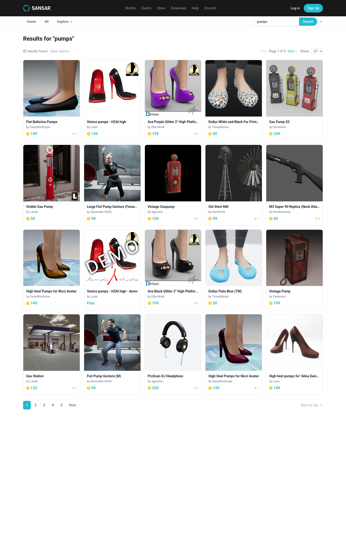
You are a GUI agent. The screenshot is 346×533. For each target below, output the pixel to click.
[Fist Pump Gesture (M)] (112, 354)
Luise (94, 127)
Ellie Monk (158, 127)
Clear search (59, 51)
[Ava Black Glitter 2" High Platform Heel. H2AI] (173, 270)
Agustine (157, 212)
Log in (295, 8)
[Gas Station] (51, 354)
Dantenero (279, 127)
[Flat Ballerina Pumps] (51, 100)
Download (178, 8)
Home (31, 22)
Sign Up (313, 8)
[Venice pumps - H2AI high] (112, 100)
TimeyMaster (220, 127)
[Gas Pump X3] (294, 100)
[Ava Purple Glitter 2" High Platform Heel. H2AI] (173, 100)
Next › (292, 51)
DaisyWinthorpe (40, 127)
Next (72, 405)
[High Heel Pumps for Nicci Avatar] (51, 270)
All (47, 22)
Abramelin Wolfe (101, 212)
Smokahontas (282, 212)
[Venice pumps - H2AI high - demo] (112, 270)
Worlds (130, 8)
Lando (34, 212)
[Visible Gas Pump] (51, 185)
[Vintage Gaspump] (173, 185)
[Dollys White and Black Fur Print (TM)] (233, 100)
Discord (210, 8)
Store (161, 8)
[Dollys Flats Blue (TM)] (233, 270)
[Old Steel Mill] (233, 185)
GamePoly (218, 212)
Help (195, 8)
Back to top (312, 405)
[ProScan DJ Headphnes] (173, 354)
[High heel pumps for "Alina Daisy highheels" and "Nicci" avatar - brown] (294, 354)
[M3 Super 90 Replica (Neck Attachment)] (294, 185)
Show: (304, 51)
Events (147, 8)
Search (308, 22)
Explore (65, 22)
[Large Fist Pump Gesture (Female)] (112, 185)
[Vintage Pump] (294, 270)
